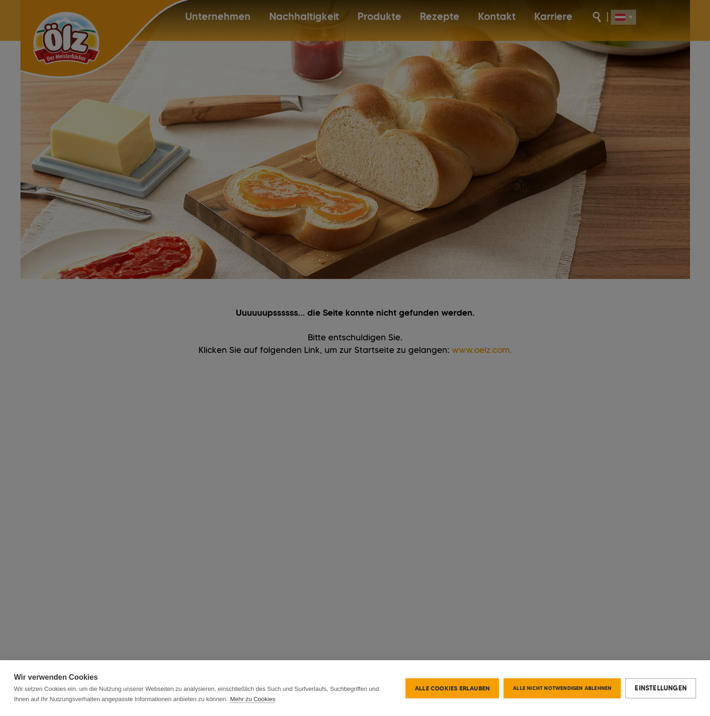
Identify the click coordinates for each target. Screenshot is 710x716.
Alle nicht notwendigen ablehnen (562, 688)
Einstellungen (661, 688)
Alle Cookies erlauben (452, 688)
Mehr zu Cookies (253, 699)
